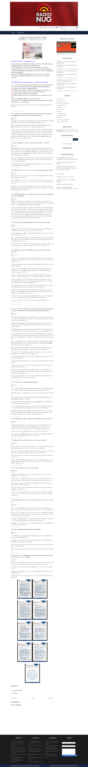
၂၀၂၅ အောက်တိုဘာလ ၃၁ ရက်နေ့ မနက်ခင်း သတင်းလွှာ (67, 78)
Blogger (70, 143)
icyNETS (56, 765)
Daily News (35, 39)
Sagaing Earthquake (61, 115)
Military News (60, 109)
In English (59, 107)
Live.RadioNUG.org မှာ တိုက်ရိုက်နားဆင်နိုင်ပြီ (66, 54)
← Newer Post (13, 698)
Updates (58, 117)
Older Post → (51, 698)
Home (12, 32)
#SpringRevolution (14, 686)
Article (58, 99)
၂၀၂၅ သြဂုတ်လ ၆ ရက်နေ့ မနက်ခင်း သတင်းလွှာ (32, 37)
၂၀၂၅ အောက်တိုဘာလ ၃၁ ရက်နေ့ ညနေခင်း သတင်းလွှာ (67, 68)
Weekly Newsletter (61, 122)
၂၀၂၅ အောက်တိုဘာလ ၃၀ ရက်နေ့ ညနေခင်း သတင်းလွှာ (67, 90)
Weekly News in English (62, 119)
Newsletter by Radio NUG (23, 765)
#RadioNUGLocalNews (15, 685)
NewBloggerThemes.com (72, 765)
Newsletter (20, 32)
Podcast (58, 111)
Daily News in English (61, 103)
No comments (43, 39)
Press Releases (60, 113)
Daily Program (60, 105)
